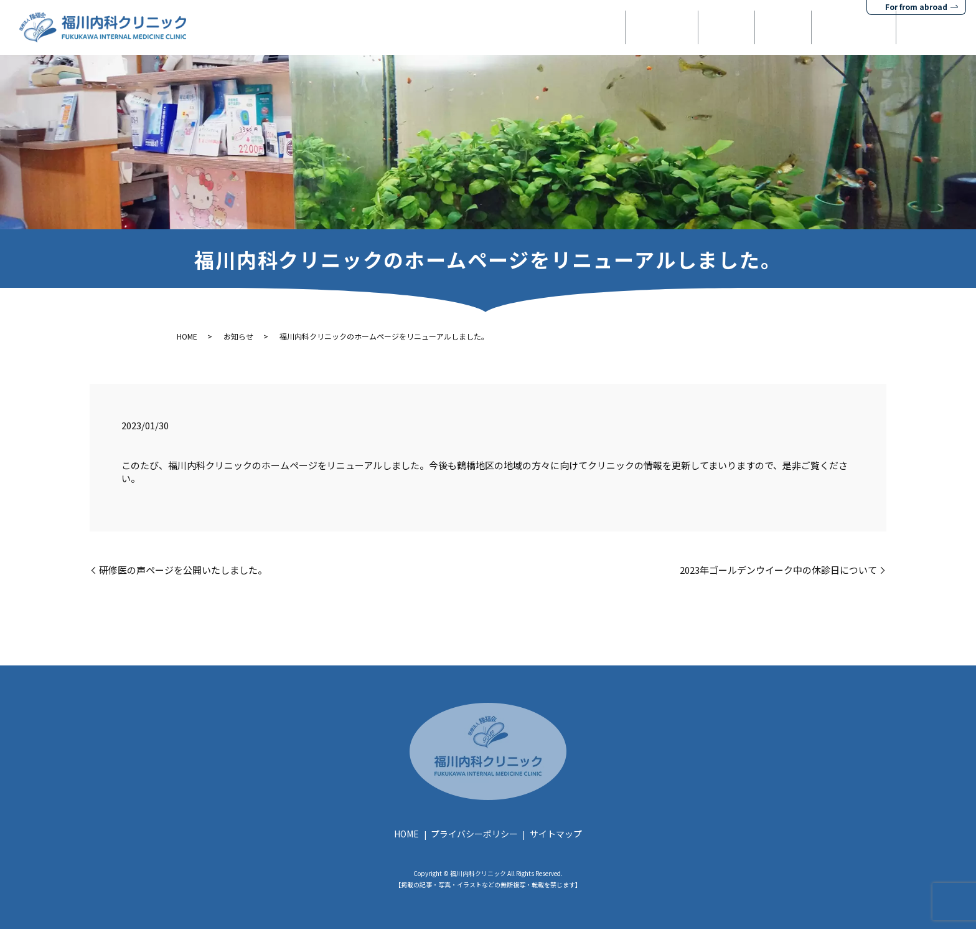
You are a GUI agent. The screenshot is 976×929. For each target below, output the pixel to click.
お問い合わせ (924, 27)
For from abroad (916, 6)
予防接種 (736, 27)
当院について (577, 27)
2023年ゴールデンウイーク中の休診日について (778, 569)
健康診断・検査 (825, 27)
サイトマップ (556, 833)
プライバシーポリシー (474, 833)
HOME (499, 27)
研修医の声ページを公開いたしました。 (183, 569)
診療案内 (661, 27)
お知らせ (238, 336)
